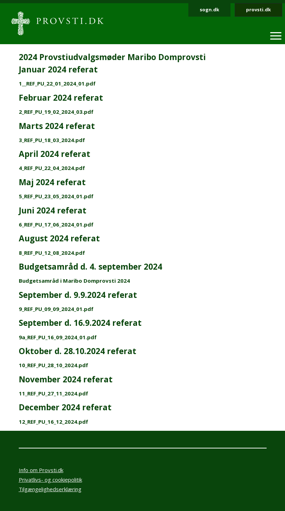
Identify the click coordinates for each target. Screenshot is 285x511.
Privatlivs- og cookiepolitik (50, 479)
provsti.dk (258, 9)
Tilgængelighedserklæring (50, 489)
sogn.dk (209, 9)
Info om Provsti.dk (41, 470)
